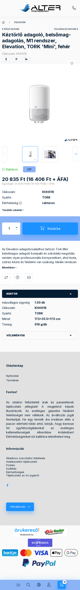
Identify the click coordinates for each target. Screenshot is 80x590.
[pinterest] (16, 59)
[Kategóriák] (18, 585)
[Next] (75, 154)
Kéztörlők (20, 22)
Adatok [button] (12, 293)
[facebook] (6, 59)
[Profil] (49, 585)
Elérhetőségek (15, 472)
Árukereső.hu (26, 534)
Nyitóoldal (12, 375)
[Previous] (4, 154)
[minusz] (16, 231)
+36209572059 (74, 8)
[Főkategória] (3, 22)
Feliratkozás (17, 506)
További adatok (12, 210)
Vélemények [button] (15, 335)
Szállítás (11, 468)
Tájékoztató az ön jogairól (22, 475)
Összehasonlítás (6, 277)
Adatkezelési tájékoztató (21, 461)
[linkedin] (26, 59)
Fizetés (10, 465)
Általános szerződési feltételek (25, 458)
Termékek (12, 380)
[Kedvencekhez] (72, 63)
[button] (40, 104)
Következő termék (65, 28)
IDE (33, 436)
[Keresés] (28, 585)
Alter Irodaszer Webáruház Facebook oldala (7, 485)
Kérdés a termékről (17, 277)
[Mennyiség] (9, 228)
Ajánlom (29, 277)
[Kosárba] (50, 228)
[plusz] (16, 226)
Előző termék (11, 28)
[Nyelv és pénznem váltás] (39, 585)
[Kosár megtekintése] (62, 585)
